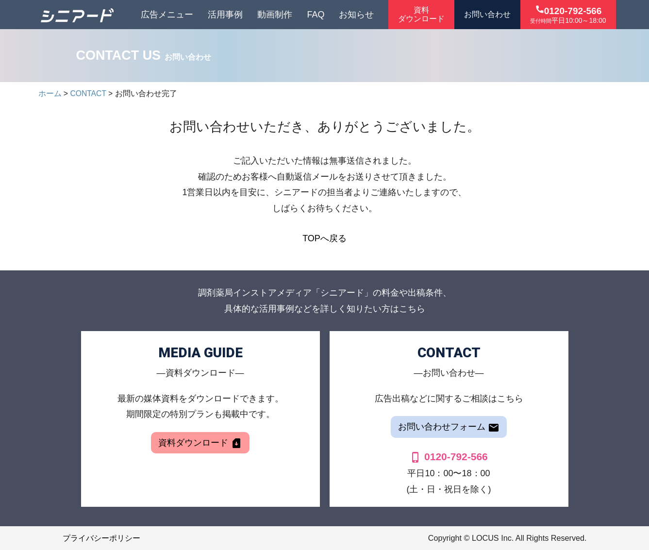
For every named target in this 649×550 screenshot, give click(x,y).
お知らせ (356, 14)
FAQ (315, 14)
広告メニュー (167, 14)
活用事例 (225, 14)
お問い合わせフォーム (448, 427)
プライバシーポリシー (101, 537)
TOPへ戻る (324, 238)
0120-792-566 (449, 456)
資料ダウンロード (200, 443)
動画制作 (274, 14)
